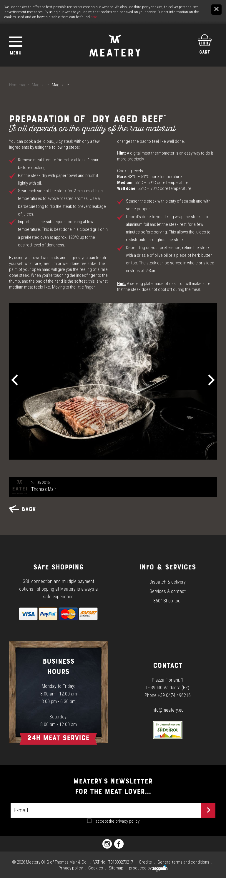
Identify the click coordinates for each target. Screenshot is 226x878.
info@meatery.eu (168, 710)
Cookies (95, 868)
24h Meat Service (58, 737)
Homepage (19, 84)
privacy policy (127, 821)
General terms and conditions (183, 862)
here (94, 17)
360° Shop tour (167, 601)
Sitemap (116, 868)
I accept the (116, 821)
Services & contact (167, 591)
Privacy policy (71, 868)
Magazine (40, 84)
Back (22, 509)
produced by (148, 868)
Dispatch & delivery (167, 582)
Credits (145, 862)
